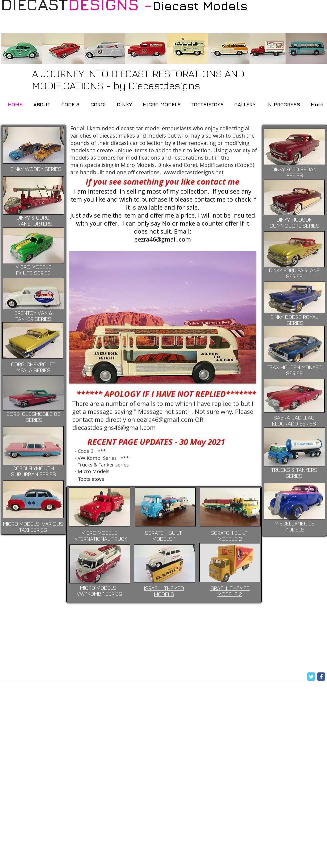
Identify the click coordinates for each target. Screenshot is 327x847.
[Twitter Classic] (311, 676)
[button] (162, 317)
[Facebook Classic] (321, 676)
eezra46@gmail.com (165, 420)
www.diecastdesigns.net (194, 172)
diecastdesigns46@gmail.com (114, 427)
